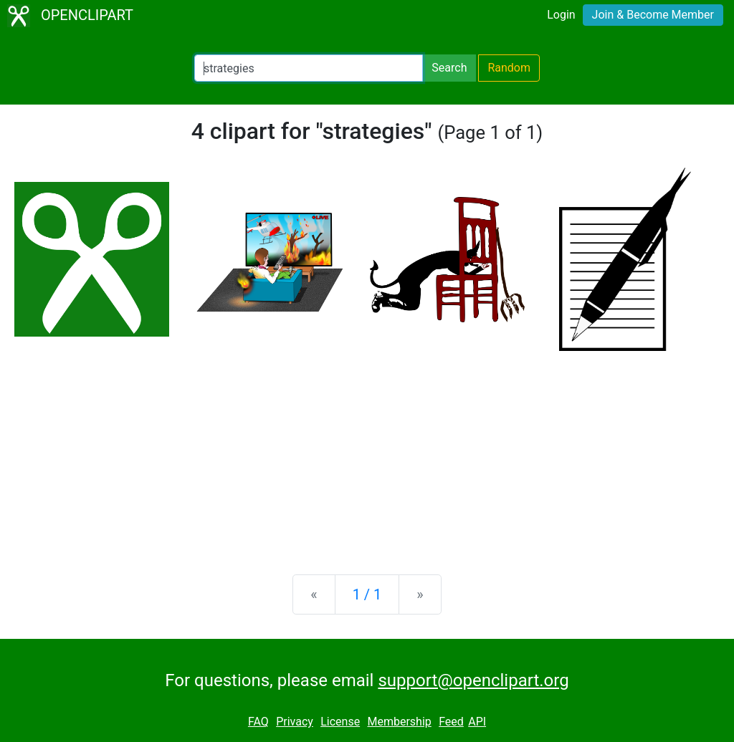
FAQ (258, 721)
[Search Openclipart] (308, 68)
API (477, 721)
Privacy (294, 721)
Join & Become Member (653, 14)
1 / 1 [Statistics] (367, 594)
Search (449, 67)
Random (508, 67)
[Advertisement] (367, 451)
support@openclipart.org (473, 680)
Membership (399, 721)
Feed (451, 721)
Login (561, 14)
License (340, 721)
